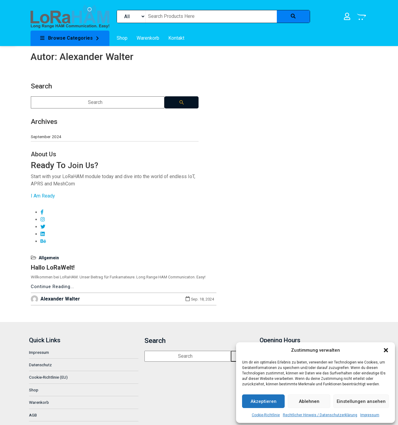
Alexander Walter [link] (146, 128)
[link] (70, 16)
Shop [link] (35, 332)
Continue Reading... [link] (138, 116)
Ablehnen (309, 400)
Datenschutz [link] (42, 307)
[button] (386, 349)
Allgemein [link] (135, 80)
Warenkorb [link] (40, 345)
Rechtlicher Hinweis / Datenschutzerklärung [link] (320, 414)
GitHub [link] (37, 382)
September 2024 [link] (46, 132)
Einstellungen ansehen (361, 400)
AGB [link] (34, 357)
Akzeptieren (264, 400)
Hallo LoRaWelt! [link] (138, 90)
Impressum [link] (369, 414)
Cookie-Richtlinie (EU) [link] (50, 319)
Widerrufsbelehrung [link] (48, 369)
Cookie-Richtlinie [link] (266, 414)
